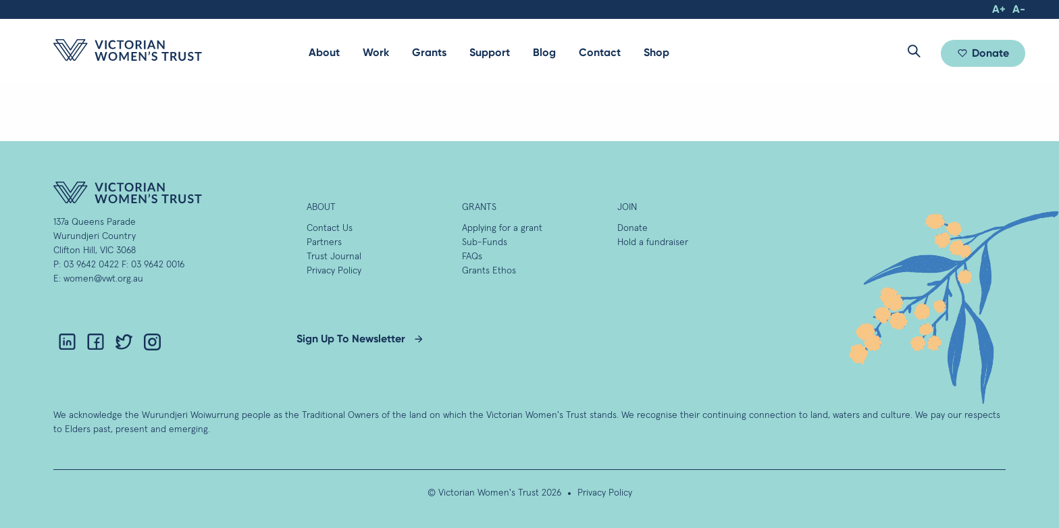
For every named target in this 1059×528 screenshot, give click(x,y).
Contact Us (330, 228)
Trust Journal (334, 256)
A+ (999, 9)
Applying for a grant (502, 228)
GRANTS (479, 207)
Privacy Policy (334, 270)
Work (376, 52)
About (324, 52)
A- (1018, 9)
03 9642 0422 (91, 264)
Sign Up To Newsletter (350, 338)
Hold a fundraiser (652, 242)
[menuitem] (324, 52)
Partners (324, 242)
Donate (990, 53)
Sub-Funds (484, 242)
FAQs (472, 256)
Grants (429, 52)
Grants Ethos (489, 270)
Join (627, 207)
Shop (656, 52)
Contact (600, 52)
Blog (544, 52)
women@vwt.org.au (103, 279)
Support (489, 52)
